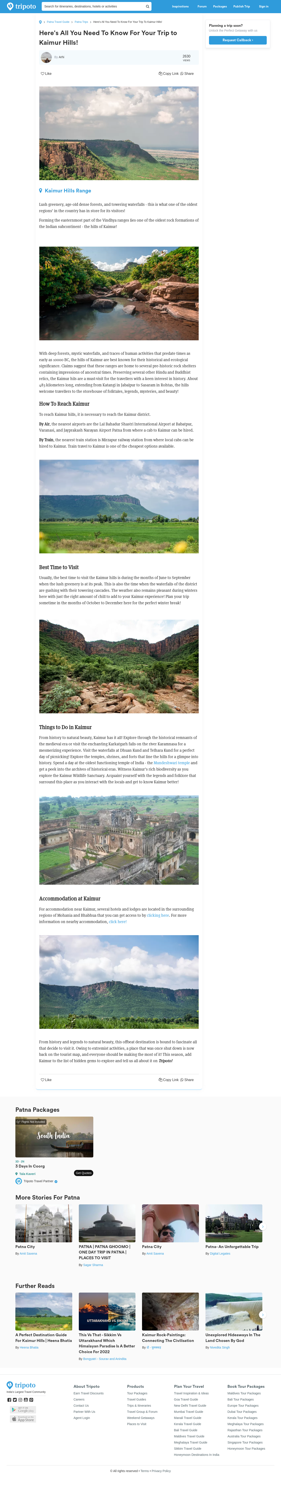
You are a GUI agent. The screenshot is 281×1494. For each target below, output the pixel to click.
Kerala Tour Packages (242, 1418)
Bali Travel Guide (186, 1430)
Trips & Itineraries (139, 1405)
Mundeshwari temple (172, 762)
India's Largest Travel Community (26, 1392)
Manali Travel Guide (188, 1418)
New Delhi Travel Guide (190, 1405)
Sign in (263, 6)
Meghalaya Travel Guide (190, 1442)
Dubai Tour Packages (242, 1411)
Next (262, 1227)
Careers (79, 1399)
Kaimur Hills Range (65, 191)
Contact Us (81, 1405)
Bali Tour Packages (240, 1399)
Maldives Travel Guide (189, 1436)
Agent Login (82, 1418)
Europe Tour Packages (242, 1405)
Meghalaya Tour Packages (245, 1424)
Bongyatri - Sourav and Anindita (104, 1359)
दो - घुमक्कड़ (154, 1347)
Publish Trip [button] (242, 6)
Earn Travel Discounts (89, 1393)
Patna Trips (81, 21)
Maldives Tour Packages (244, 1393)
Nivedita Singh (220, 1347)
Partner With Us (84, 1411)
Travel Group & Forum (142, 1411)
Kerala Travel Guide (187, 1424)
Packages (220, 6)
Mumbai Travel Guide (188, 1411)
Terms (144, 1471)
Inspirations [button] (181, 6)
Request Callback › (238, 40)
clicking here (158, 915)
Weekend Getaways (141, 1418)
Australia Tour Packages (244, 1436)
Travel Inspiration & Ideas (191, 1393)
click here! (118, 921)
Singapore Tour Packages (245, 1442)
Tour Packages (137, 1393)
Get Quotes (84, 1173)
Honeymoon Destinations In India (196, 1454)
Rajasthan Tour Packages (244, 1430)
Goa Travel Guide (186, 1399)
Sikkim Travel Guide (187, 1448)
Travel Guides (136, 1399)
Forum (202, 6)
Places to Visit (136, 1424)
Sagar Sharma (93, 1265)
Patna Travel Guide (58, 21)
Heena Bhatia (29, 1347)
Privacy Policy (161, 1471)
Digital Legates (220, 1253)
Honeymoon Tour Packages (246, 1448)
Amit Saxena (28, 1253)
